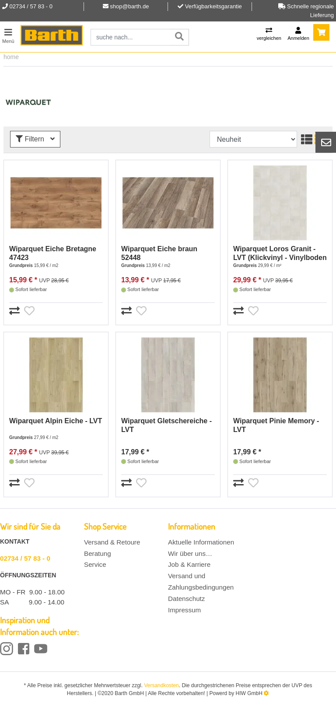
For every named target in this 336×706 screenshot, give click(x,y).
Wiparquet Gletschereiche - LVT (166, 425)
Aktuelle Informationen (201, 542)
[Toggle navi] (8, 35)
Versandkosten (161, 685)
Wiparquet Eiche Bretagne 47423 (52, 253)
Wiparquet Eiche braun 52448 (159, 253)
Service (95, 564)
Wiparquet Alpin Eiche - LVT (55, 421)
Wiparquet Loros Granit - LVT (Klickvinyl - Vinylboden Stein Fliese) (280, 253)
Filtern (35, 139)
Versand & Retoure (112, 542)
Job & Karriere (189, 564)
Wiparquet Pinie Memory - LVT (276, 425)
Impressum (184, 610)
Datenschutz (186, 598)
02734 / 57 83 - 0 (25, 558)
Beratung (97, 553)
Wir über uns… (190, 553)
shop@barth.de (129, 6)
